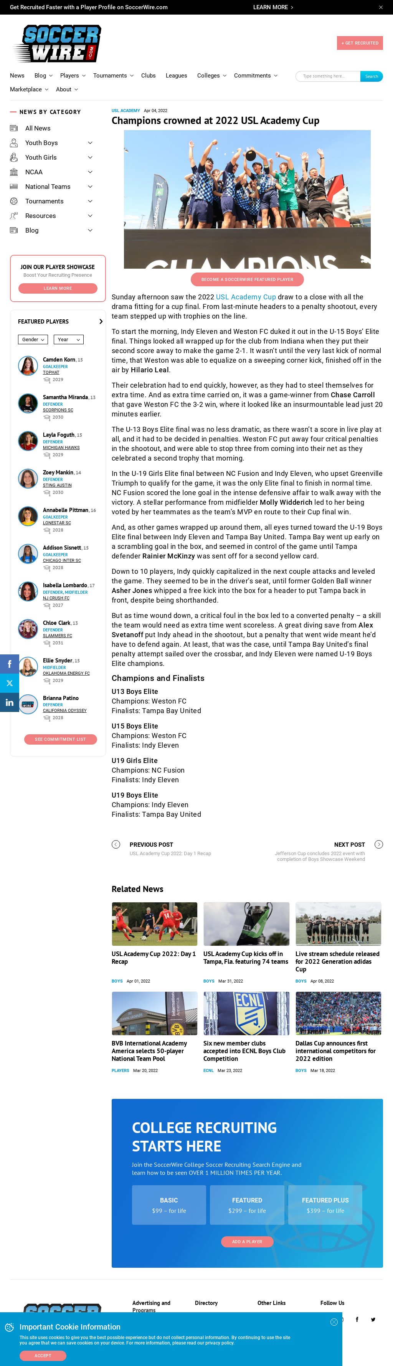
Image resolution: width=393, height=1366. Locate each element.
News (17, 76)
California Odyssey (65, 710)
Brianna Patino (61, 698)
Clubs (148, 76)
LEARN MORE (270, 7)
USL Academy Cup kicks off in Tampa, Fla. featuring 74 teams (245, 958)
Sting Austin (57, 485)
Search (371, 76)
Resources (33, 216)
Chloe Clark (57, 622)
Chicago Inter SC (62, 560)
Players (69, 76)
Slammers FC (57, 635)
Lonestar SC (57, 522)
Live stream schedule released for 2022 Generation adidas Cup (338, 961)
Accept (43, 1355)
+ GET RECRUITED (360, 43)
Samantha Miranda (66, 397)
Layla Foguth (59, 434)
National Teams (40, 186)
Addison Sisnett (63, 547)
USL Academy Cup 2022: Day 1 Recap (154, 958)
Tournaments (110, 76)
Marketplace (26, 89)
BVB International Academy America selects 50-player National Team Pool (149, 1051)
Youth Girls (33, 157)
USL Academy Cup (246, 297)
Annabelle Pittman (66, 510)
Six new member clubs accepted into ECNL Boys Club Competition (244, 1051)
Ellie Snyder (58, 660)
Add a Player (247, 1241)
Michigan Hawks (61, 447)
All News (30, 128)
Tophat (51, 372)
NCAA (26, 172)
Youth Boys (34, 143)
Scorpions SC (58, 410)
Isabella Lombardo (66, 585)
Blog (40, 76)
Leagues (176, 76)
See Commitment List (60, 739)
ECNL (208, 1070)
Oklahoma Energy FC (66, 673)
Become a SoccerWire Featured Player (247, 279)
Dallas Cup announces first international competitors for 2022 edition (336, 1051)
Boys (117, 981)
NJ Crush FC (56, 598)
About (63, 89)
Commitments (252, 76)
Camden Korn (60, 359)
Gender (30, 339)
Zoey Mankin (59, 472)
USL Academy (126, 110)
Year (63, 339)
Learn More (58, 288)
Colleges (208, 76)
